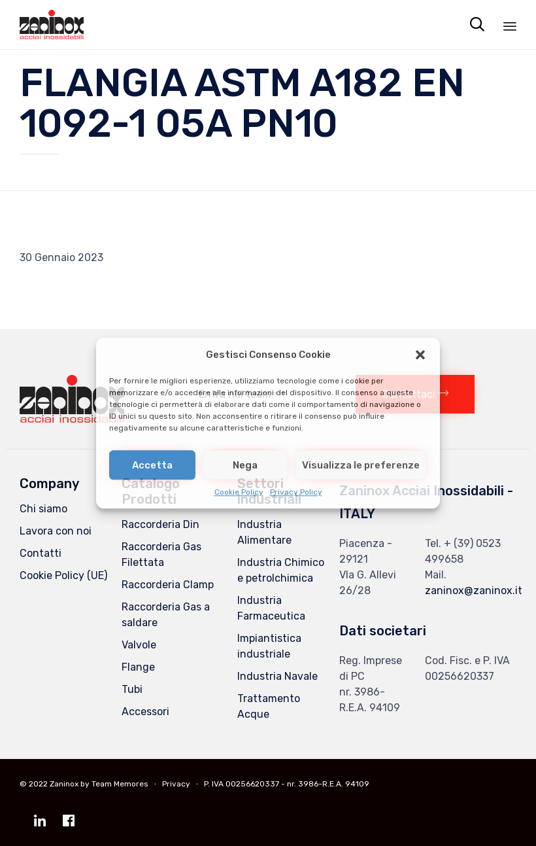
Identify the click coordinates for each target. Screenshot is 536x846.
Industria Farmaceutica (271, 608)
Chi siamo (43, 508)
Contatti (40, 553)
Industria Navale (277, 676)
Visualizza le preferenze (361, 465)
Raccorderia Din (160, 524)
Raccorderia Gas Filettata (161, 554)
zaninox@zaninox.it (473, 590)
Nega (245, 465)
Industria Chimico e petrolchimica (280, 570)
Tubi (132, 689)
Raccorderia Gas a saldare (166, 615)
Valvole (139, 645)
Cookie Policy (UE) (63, 575)
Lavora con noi (56, 531)
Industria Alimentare (264, 532)
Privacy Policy (296, 492)
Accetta (152, 465)
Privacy (176, 783)
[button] (420, 354)
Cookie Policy (238, 492)
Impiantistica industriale (269, 646)
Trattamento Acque (268, 706)
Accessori (145, 711)
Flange (138, 667)
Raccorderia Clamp (168, 584)
